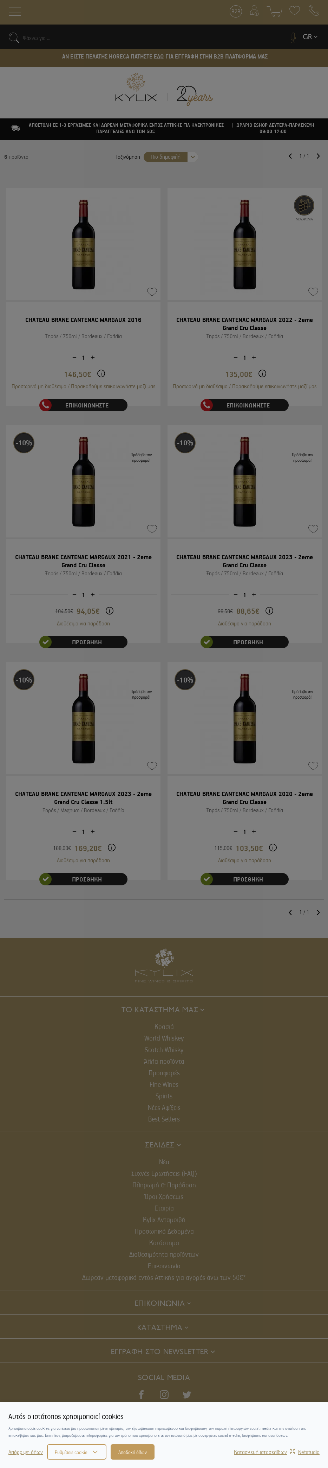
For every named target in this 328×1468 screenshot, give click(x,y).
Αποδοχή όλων (132, 1452)
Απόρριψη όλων (25, 1451)
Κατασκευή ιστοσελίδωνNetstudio (277, 1451)
